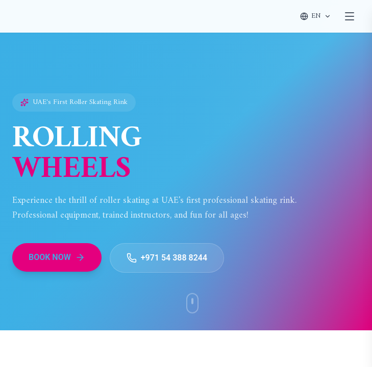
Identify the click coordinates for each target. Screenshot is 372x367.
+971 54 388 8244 (167, 258)
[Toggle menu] (349, 16)
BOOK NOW (57, 257)
